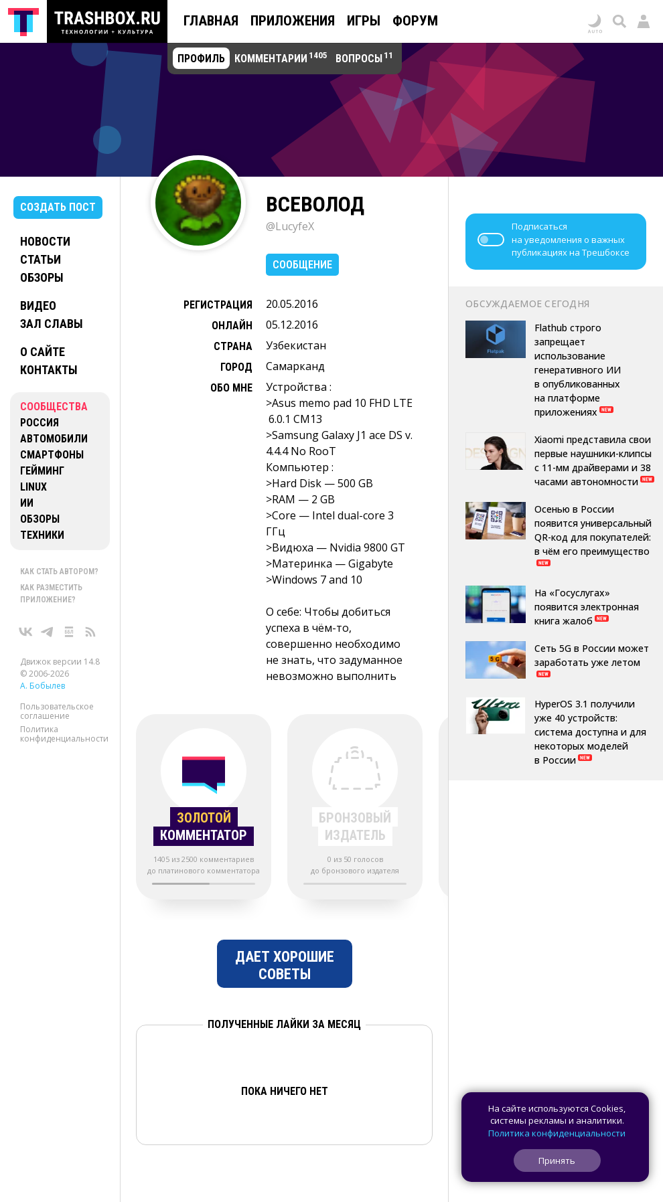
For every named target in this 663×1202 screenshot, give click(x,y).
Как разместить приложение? (51, 593)
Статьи (40, 259)
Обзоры (42, 277)
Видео (38, 305)
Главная (210, 21)
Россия (39, 422)
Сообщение (302, 264)
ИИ (26, 503)
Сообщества (54, 406)
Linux (33, 487)
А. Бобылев (42, 685)
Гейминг (42, 470)
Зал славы (51, 324)
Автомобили (54, 438)
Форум (415, 21)
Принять (556, 1160)
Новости (45, 241)
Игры (363, 21)
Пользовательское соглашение (57, 711)
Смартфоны (52, 454)
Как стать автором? (59, 571)
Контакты (49, 370)
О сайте (42, 352)
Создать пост (58, 207)
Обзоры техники (42, 527)
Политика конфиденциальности (64, 733)
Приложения (292, 21)
